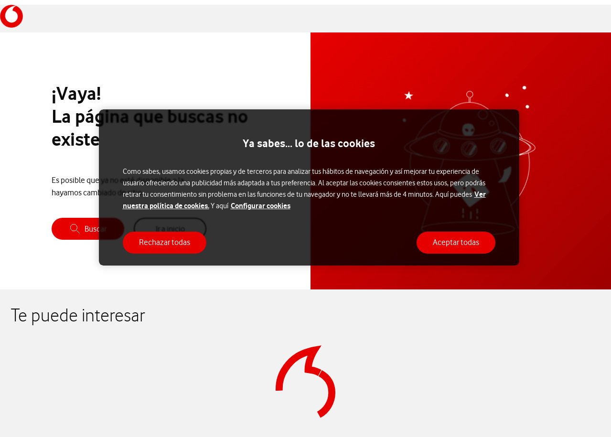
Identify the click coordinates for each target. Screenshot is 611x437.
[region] (309, 187)
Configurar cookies (260, 205)
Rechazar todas (164, 242)
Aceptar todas (456, 242)
